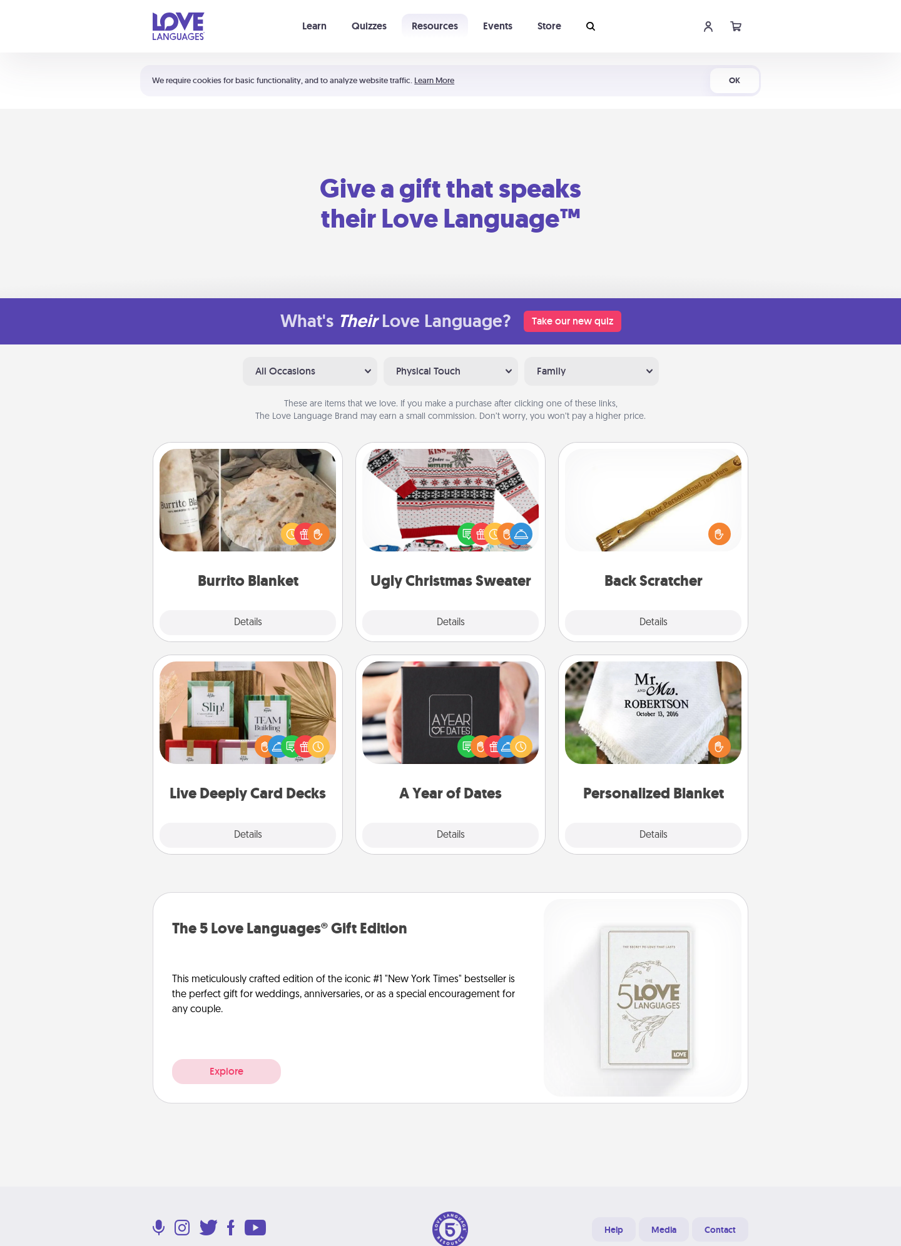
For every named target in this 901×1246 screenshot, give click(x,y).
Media (663, 1229)
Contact (720, 1229)
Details (248, 623)
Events (497, 26)
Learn (314, 26)
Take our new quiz (572, 321)
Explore (226, 1071)
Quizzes (369, 26)
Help (613, 1229)
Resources (435, 26)
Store (549, 26)
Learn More (434, 80)
